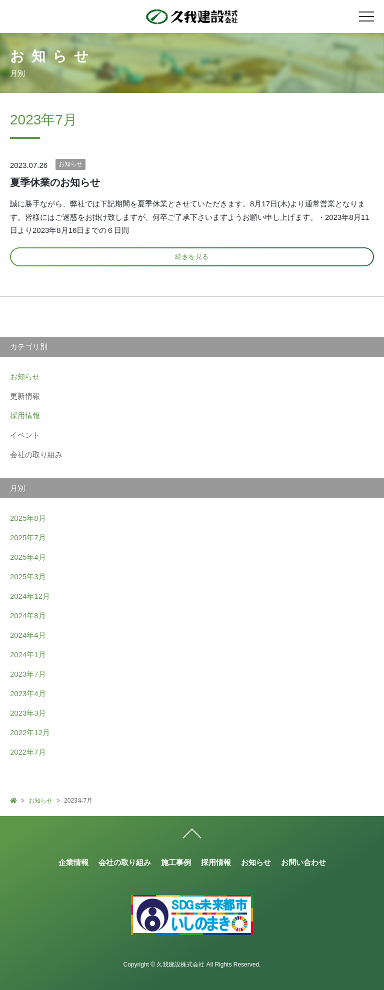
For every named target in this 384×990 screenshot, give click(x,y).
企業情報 (73, 862)
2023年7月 (28, 674)
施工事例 (176, 862)
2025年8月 (28, 518)
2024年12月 (30, 596)
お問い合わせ (303, 862)
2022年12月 (30, 732)
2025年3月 (28, 576)
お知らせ (70, 163)
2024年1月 (28, 654)
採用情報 (25, 415)
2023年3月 (28, 713)
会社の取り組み (124, 862)
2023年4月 (28, 693)
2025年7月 (28, 537)
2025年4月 (28, 557)
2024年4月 (28, 635)
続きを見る (192, 256)
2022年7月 (28, 752)
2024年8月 (28, 615)
